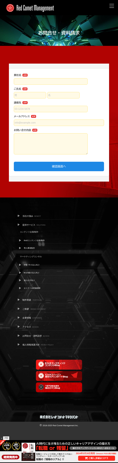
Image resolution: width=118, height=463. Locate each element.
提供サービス (33, 225)
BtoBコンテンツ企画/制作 (34, 240)
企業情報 (32, 318)
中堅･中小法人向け (31, 265)
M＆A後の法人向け (31, 273)
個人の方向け (29, 280)
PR (6, 438)
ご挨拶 (34, 309)
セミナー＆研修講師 (32, 288)
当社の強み (31, 216)
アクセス (30, 327)
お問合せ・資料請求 (35, 336)
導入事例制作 (29, 248)
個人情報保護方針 (38, 344)
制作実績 (32, 300)
